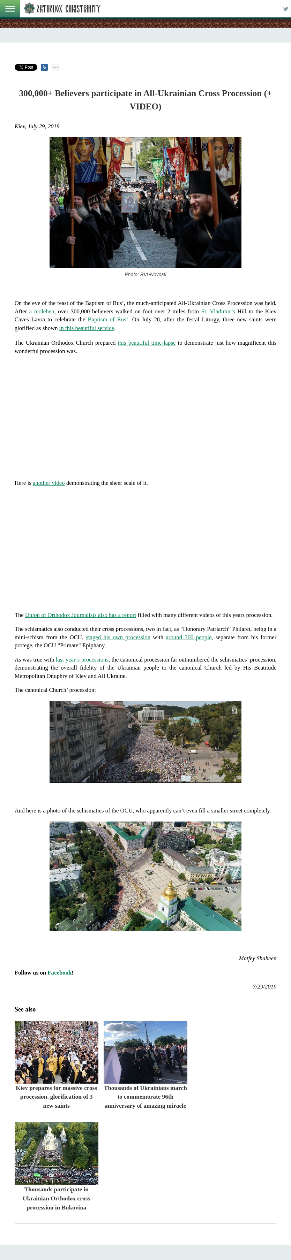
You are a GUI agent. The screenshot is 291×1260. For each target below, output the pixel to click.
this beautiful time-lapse (147, 342)
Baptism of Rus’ (108, 319)
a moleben (41, 311)
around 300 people (188, 637)
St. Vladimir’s (218, 311)
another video (49, 483)
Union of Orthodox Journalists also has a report (80, 615)
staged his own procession (118, 637)
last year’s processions (82, 659)
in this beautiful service (86, 328)
